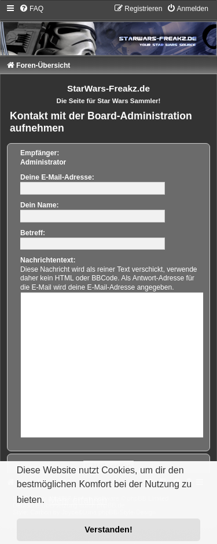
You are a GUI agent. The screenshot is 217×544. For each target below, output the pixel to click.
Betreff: (32, 233)
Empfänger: (39, 153)
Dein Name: (39, 205)
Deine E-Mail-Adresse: (57, 177)
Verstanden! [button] (108, 529)
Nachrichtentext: (47, 260)
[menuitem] (31, 9)
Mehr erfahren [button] (78, 500)
